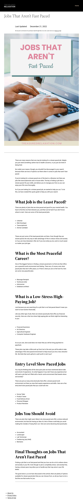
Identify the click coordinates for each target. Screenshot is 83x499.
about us (57, 30)
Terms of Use (11, 498)
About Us (10, 493)
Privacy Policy (11, 495)
